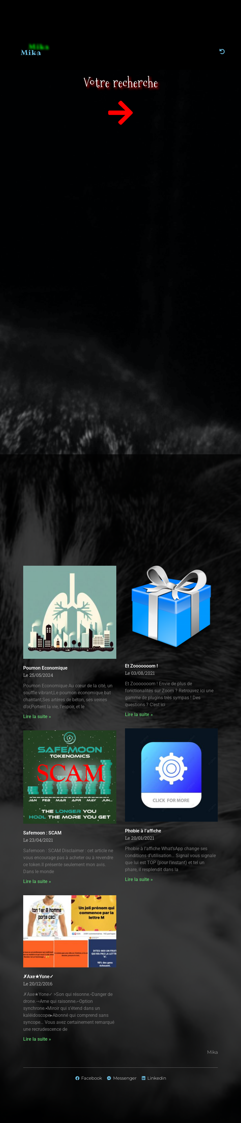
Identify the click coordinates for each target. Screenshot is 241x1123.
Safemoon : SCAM (42, 833)
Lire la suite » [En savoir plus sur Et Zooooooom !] (139, 714)
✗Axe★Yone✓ (38, 976)
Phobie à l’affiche (143, 831)
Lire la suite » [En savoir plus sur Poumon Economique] (37, 716)
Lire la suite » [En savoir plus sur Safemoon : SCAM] (37, 881)
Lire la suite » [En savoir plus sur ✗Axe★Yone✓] (37, 1039)
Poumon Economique (45, 668)
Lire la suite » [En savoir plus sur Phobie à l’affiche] (139, 879)
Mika (36, 52)
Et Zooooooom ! (141, 666)
